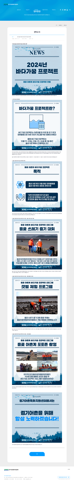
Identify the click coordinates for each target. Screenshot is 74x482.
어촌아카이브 (45, 9)
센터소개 (19, 9)
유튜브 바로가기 (65, 9)
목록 (37, 454)
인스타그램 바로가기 (62, 9)
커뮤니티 (53, 9)
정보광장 (36, 9)
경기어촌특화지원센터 (11, 4)
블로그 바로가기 (67, 9)
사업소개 (27, 9)
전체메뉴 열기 (69, 9)
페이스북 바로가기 (60, 9)
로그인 (69, 469)
